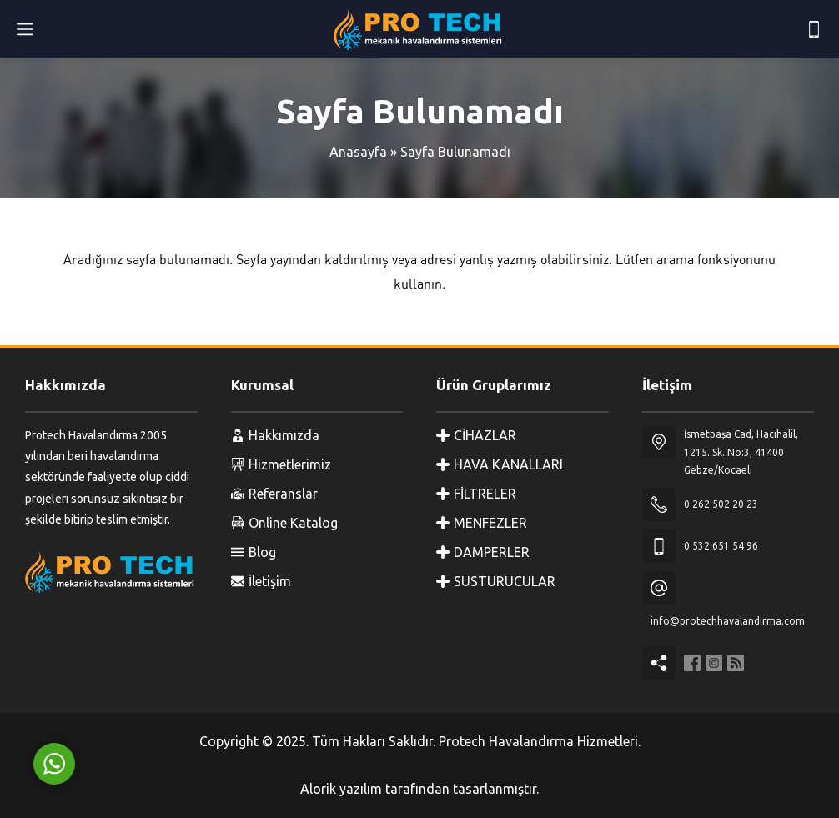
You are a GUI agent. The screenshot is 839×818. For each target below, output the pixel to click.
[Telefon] (814, 29)
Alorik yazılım (341, 788)
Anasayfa (358, 151)
